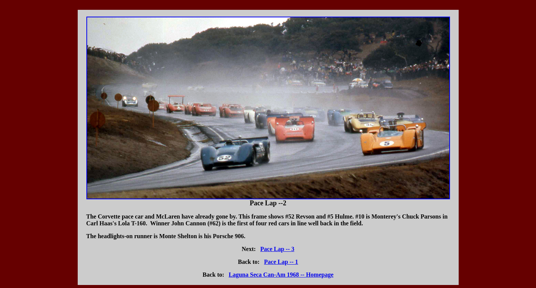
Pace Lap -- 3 (277, 249)
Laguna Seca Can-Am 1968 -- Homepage (281, 274)
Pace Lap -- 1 (281, 262)
